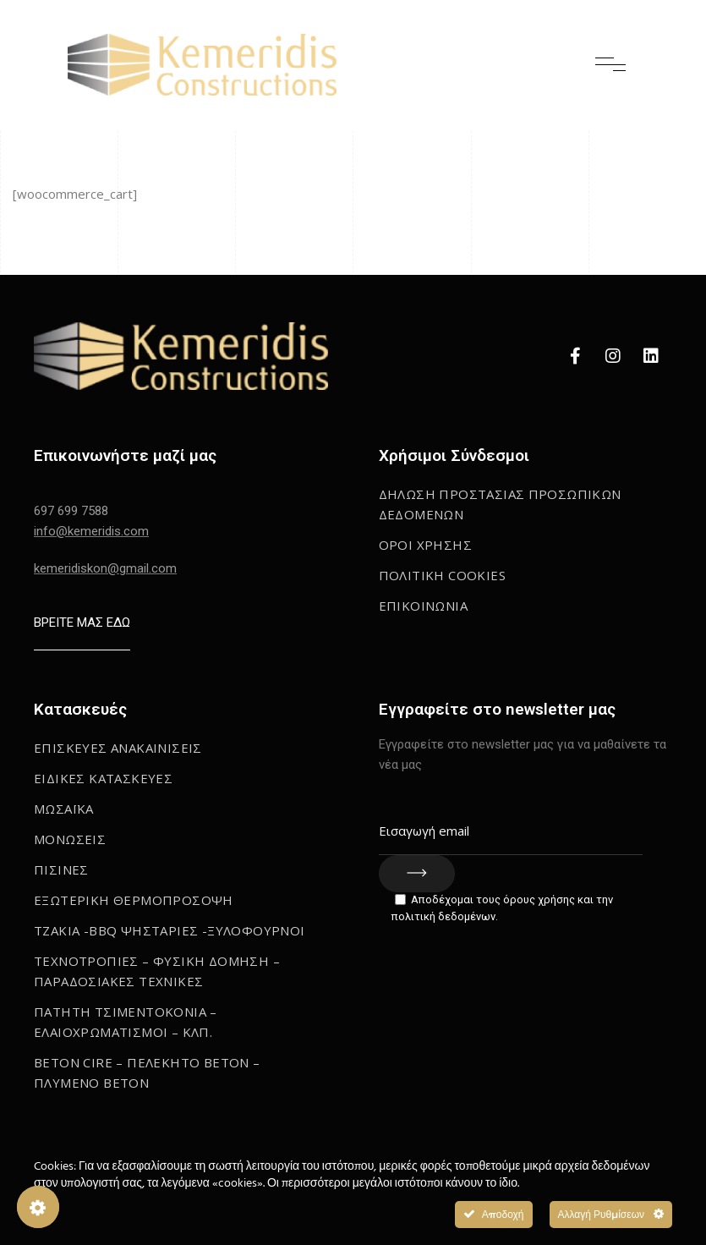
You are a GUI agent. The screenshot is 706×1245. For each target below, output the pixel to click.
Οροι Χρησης (425, 544)
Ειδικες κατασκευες (103, 778)
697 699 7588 (71, 510)
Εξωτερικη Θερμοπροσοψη (133, 899)
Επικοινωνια (423, 605)
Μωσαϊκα (64, 808)
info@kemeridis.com (91, 531)
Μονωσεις (70, 839)
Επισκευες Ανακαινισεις (118, 747)
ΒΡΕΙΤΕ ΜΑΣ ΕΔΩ (82, 622)
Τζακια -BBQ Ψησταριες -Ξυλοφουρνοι (169, 930)
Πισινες (61, 869)
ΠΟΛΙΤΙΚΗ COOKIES (442, 575)
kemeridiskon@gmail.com (105, 568)
